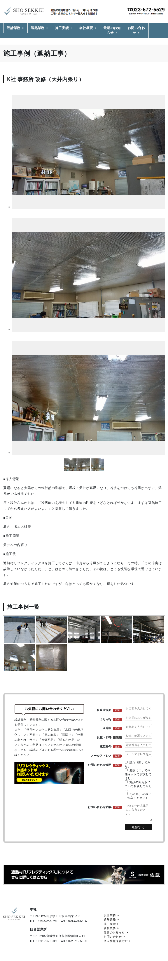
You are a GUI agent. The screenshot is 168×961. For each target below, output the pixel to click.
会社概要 (86, 28)
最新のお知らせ (112, 30)
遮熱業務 (38, 28)
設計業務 (14, 28)
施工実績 (62, 28)
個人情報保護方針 (116, 941)
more (70, 464)
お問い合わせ (136, 30)
